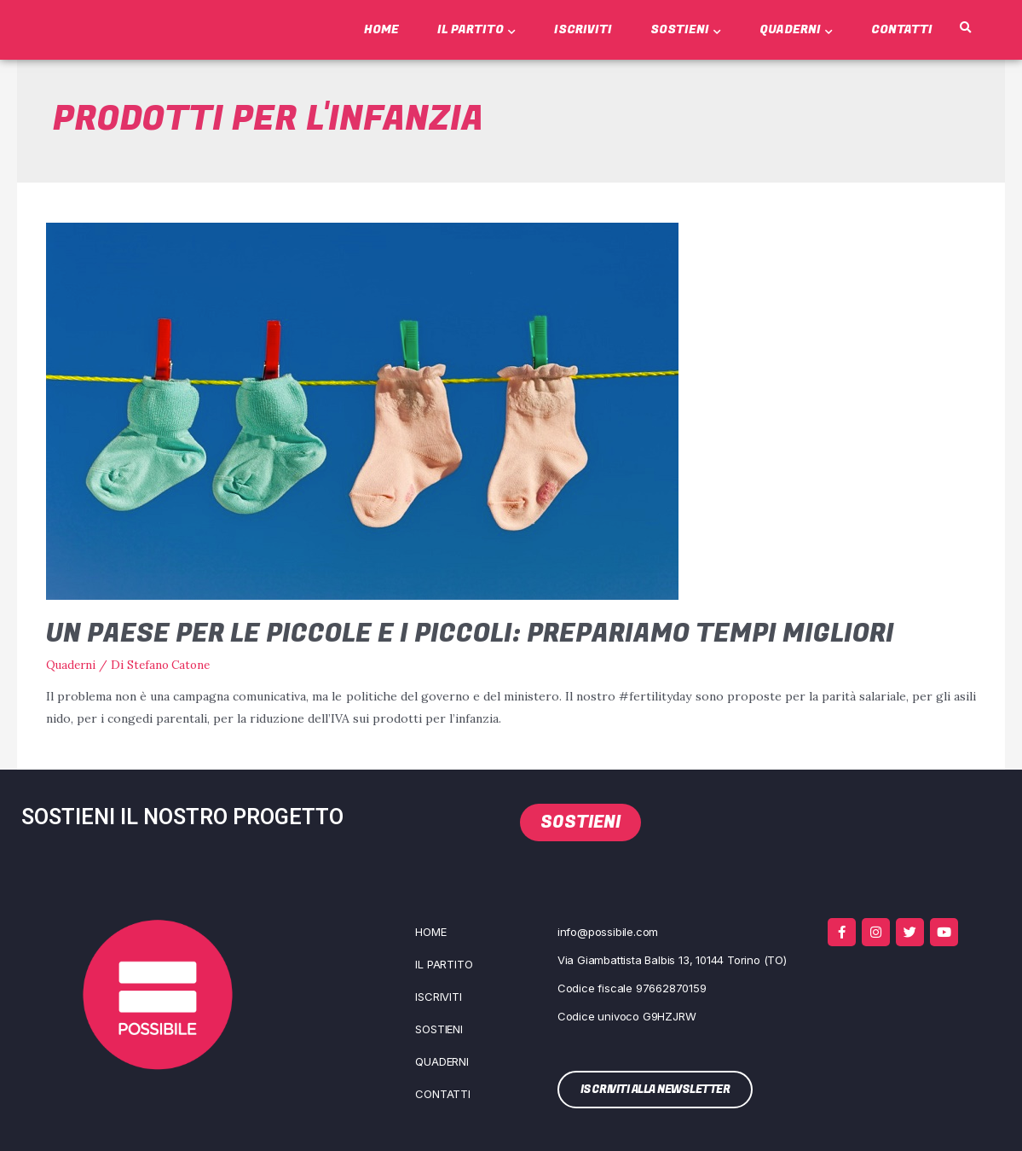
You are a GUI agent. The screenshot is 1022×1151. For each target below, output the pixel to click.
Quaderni (796, 29)
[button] (965, 28)
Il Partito (476, 29)
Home (381, 29)
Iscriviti (583, 29)
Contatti (902, 29)
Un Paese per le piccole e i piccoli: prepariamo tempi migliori (470, 634)
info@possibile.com (607, 932)
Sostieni (685, 29)
